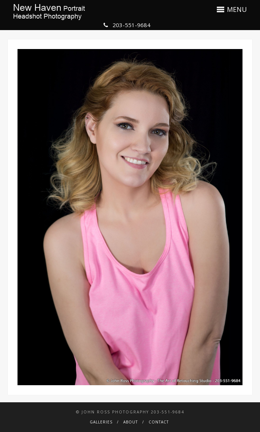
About (130, 422)
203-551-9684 (127, 25)
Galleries (101, 422)
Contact (159, 422)
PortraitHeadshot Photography (49, 12)
